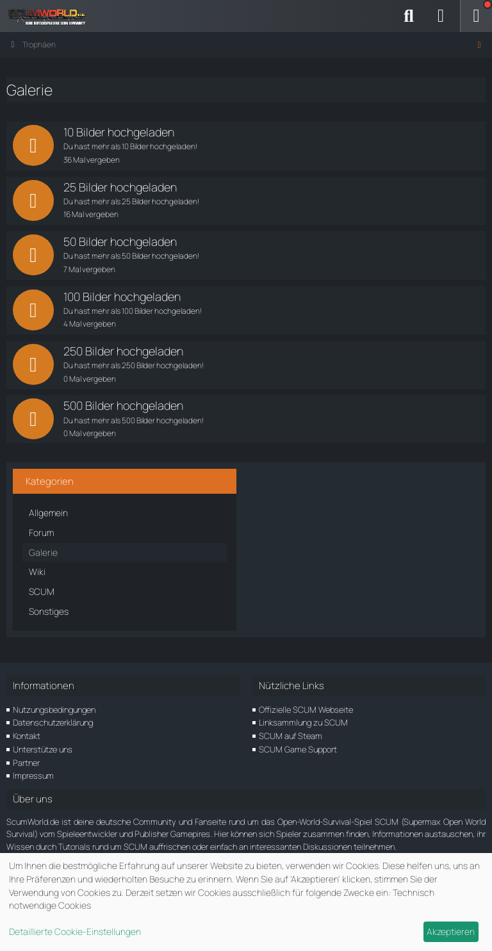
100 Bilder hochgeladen (122, 296)
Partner (26, 762)
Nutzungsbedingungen (54, 709)
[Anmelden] (441, 16)
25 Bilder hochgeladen (120, 187)
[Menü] (476, 16)
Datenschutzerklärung (53, 722)
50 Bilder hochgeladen (120, 241)
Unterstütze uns (42, 749)
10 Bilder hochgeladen (118, 132)
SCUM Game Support (298, 749)
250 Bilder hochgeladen (123, 351)
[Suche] (409, 16)
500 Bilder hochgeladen (123, 405)
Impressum (33, 775)
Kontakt (26, 736)
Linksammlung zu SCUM (303, 722)
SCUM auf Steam (290, 736)
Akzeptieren (451, 931)
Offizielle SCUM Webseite (306, 709)
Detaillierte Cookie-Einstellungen (75, 931)
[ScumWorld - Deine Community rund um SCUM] (51, 16)
